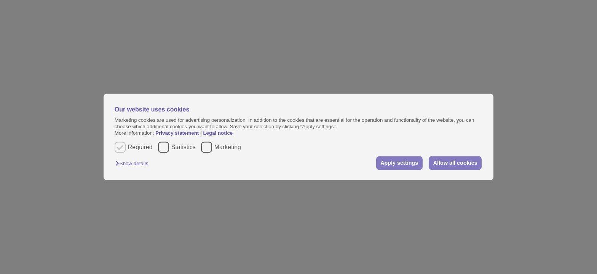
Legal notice (218, 133)
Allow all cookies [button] (455, 163)
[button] (134, 163)
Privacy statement (177, 133)
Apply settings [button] (399, 163)
